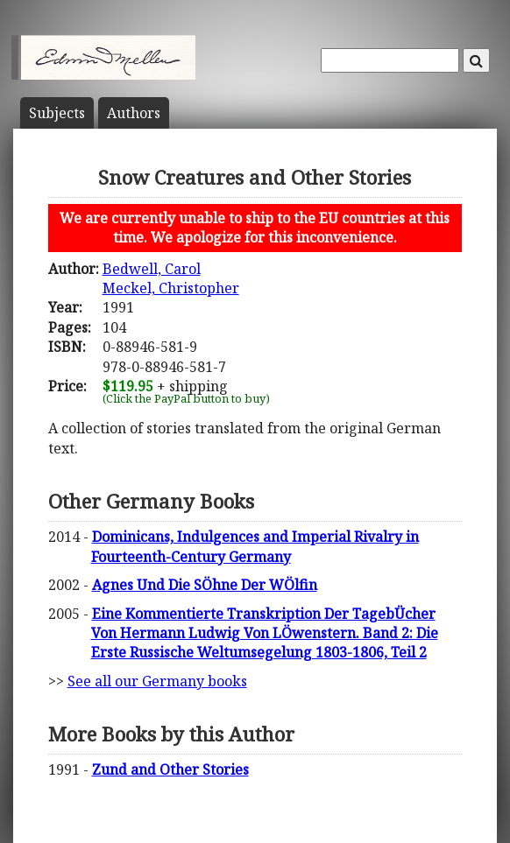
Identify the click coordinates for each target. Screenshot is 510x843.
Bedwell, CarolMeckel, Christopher (171, 278)
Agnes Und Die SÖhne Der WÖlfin (204, 584)
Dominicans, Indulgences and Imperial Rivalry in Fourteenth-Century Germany (255, 546)
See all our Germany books (157, 681)
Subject (57, 113)
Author (133, 113)
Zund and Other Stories (170, 769)
